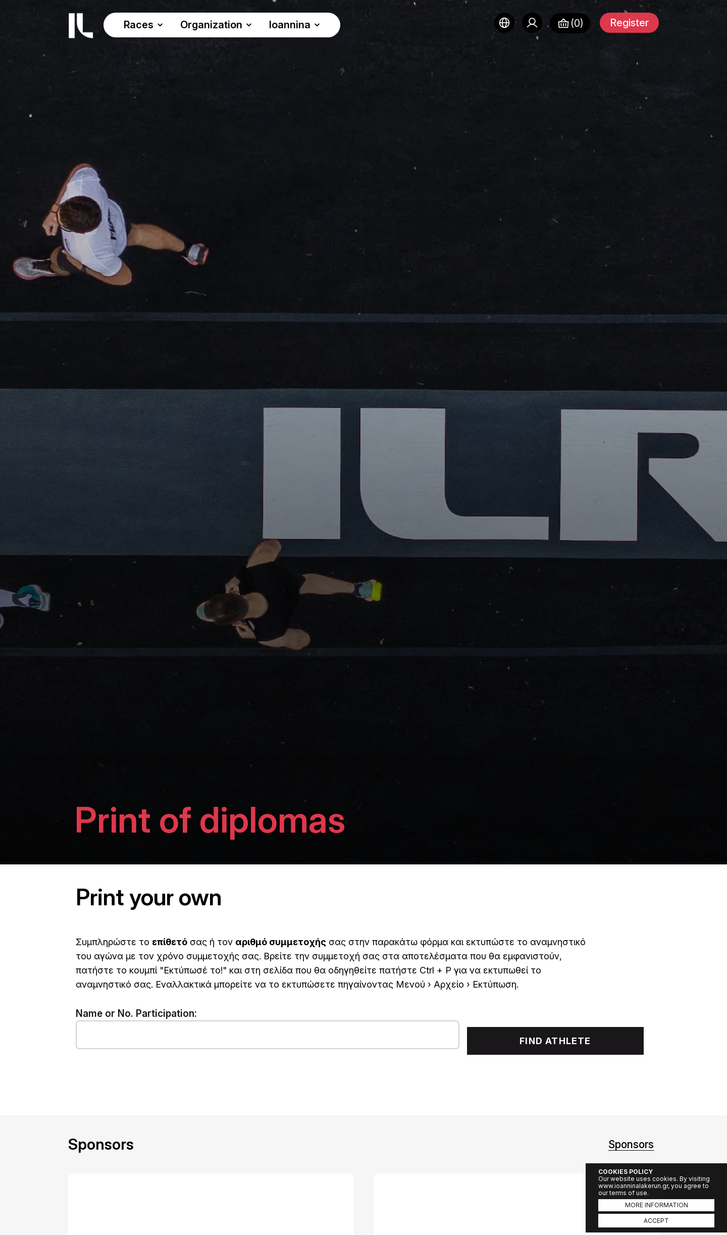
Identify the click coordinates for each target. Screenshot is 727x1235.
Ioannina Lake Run (80, 26)
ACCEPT (656, 1220)
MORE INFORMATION (656, 1205)
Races (143, 25)
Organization (216, 25)
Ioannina (294, 25)
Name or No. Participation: (136, 1013)
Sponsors (631, 1144)
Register (629, 23)
